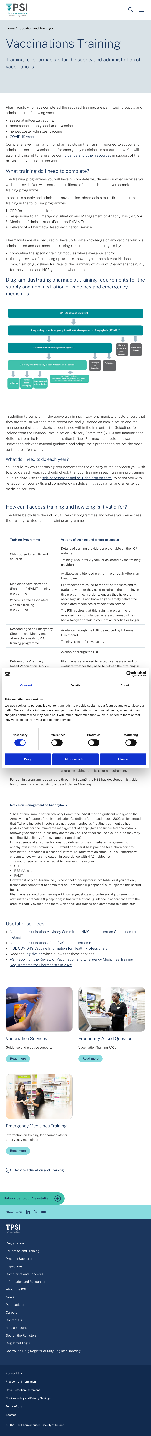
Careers (11, 1312)
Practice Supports (19, 1259)
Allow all (123, 759)
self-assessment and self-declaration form (77, 478)
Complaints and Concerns (24, 1274)
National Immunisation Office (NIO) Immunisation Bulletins (56, 943)
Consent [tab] (26, 685)
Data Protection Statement (23, 1389)
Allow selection (75, 759)
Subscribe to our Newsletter (32, 1198)
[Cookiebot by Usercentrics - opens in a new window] (129, 674)
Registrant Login (18, 1343)
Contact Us (14, 1320)
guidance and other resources (87, 155)
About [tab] (125, 685)
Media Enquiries (17, 1328)
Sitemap (11, 1414)
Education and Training (34, 28)
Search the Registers (21, 1335)
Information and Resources (25, 1282)
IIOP (96, 630)
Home (10, 28)
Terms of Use (14, 1406)
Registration (15, 1243)
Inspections (14, 1266)
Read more (18, 1058)
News (10, 1297)
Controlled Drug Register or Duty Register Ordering (43, 1351)
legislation (34, 954)
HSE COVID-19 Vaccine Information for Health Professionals (58, 948)
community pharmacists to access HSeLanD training (53, 784)
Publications (15, 1305)
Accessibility (14, 1373)
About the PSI (16, 1289)
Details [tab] (75, 685)
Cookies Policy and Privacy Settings (28, 1398)
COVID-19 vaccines (25, 137)
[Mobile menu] (141, 10)
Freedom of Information (21, 1381)
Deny (27, 759)
